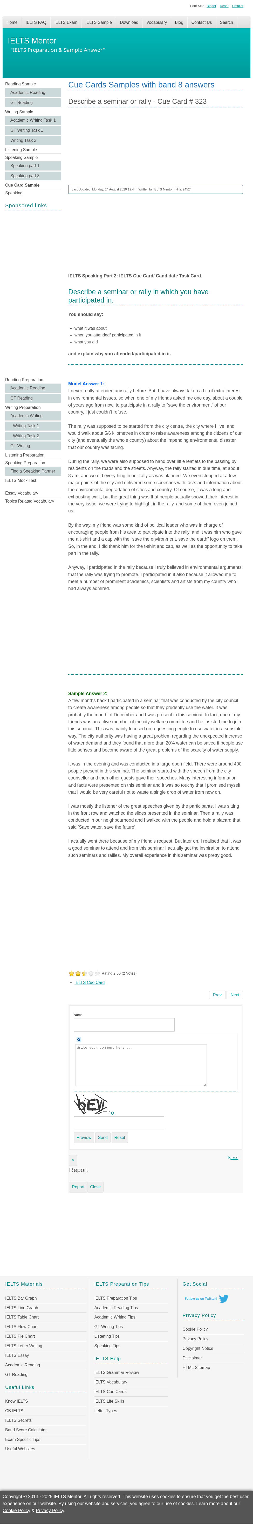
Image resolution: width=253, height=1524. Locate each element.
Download (129, 22)
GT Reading (21, 102)
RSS (233, 1158)
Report (78, 1187)
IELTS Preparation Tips (115, 1298)
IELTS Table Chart (22, 1317)
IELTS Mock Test (20, 480)
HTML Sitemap (196, 1367)
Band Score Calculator (26, 1430)
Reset (224, 6)
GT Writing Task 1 (26, 130)
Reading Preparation (24, 380)
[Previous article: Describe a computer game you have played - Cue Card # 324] (217, 995)
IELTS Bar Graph (21, 1298)
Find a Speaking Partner (32, 471)
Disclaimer (192, 1358)
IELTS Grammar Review (116, 1372)
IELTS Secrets (18, 1420)
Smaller (237, 6)
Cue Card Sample (22, 185)
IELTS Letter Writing (23, 1346)
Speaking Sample (21, 157)
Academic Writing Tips (114, 1317)
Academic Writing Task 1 (33, 120)
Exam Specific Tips (22, 1439)
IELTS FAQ (36, 22)
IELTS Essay (17, 1355)
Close (95, 1187)
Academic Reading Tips (116, 1308)
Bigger (211, 6)
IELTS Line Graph (21, 1308)
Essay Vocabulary (21, 493)
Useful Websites (20, 1449)
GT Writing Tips (108, 1326)
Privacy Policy (196, 1339)
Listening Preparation (24, 455)
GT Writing (20, 446)
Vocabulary (156, 22)
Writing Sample (19, 112)
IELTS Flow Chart (21, 1326)
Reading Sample (20, 84)
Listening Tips (107, 1336)
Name (78, 1015)
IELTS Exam (65, 22)
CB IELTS (14, 1411)
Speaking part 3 (24, 176)
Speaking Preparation (25, 463)
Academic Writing (26, 416)
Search (226, 22)
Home (12, 22)
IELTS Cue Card (89, 982)
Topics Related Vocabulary (29, 501)
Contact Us (201, 22)
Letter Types (105, 1411)
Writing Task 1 (26, 426)
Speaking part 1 (24, 166)
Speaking (14, 193)
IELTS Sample (98, 22)
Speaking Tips (107, 1346)
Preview (84, 1137)
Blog (179, 22)
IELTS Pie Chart (20, 1336)
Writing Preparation (23, 407)
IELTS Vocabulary (110, 1382)
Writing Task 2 (23, 140)
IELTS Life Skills (109, 1401)
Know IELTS (16, 1401)
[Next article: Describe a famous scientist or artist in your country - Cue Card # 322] (235, 995)
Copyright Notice (198, 1348)
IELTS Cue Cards (110, 1391)
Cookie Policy (195, 1329)
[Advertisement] (33, 293)
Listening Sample (21, 150)
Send (103, 1137)
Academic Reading (27, 92)
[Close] (73, 1160)
